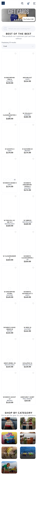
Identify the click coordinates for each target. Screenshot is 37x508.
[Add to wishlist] (15, 53)
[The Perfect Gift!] (18, 15)
